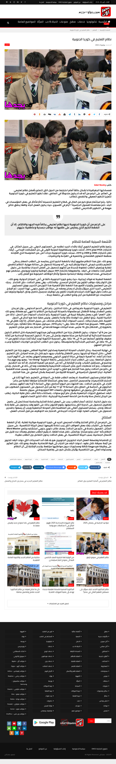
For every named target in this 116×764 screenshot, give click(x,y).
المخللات (105, 661)
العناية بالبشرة (75, 661)
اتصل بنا (41, 2)
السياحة (77, 685)
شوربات (105, 685)
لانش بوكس (103, 700)
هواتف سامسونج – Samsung (19, 683)
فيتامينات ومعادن (46, 710)
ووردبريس (21, 646)
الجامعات (60, 459)
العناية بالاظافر (75, 656)
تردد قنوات (48, 695)
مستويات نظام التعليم (16, 459)
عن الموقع (77, 2)
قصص (105, 710)
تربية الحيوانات (75, 690)
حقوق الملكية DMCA (65, 2)
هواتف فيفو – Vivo (18, 694)
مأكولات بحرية (103, 636)
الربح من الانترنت (47, 631)
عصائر (106, 695)
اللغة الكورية (44, 459)
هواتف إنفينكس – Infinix (16, 671)
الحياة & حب (51, 21)
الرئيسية (104, 21)
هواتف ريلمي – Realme (16, 676)
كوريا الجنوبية (28, 459)
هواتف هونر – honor (17, 708)
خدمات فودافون (46, 656)
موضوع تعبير (76, 710)
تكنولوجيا (92, 21)
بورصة (50, 681)
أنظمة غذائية (76, 631)
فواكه (105, 705)
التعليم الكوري (70, 459)
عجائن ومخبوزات (102, 690)
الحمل (78, 641)
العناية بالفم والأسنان (73, 671)
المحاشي (105, 651)
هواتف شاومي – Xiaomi (16, 689)
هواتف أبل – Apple (18, 661)
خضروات (49, 700)
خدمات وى (48, 661)
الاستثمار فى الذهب (45, 636)
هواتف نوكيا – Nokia (17, 699)
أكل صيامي (104, 646)
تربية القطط (76, 695)
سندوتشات (104, 671)
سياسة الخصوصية (51, 2)
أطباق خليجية (103, 656)
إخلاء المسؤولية (87, 2)
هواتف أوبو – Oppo (18, 666)
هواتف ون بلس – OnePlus (15, 713)
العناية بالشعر (75, 666)
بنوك (50, 676)
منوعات (63, 21)
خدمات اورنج (48, 651)
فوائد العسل (48, 705)
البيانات (96, 459)
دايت (78, 700)
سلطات (105, 681)
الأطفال (103, 459)
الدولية (53, 459)
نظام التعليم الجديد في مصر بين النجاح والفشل (23, 481)
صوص (105, 676)
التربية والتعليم (87, 459)
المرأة (40, 21)
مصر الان (7, 754)
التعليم (7, 45)
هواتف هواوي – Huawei (16, 703)
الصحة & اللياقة (75, 651)
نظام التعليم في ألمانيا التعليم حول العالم (94, 481)
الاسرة (78, 636)
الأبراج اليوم (48, 671)
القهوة (77, 676)
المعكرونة (104, 666)
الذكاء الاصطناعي (19, 651)
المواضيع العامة (27, 21)
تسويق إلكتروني (19, 656)
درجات (36, 459)
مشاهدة (107, 462)
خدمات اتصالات (47, 666)
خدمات (81, 21)
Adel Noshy (100, 185)
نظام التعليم (99, 462)
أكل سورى (104, 641)
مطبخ (73, 21)
